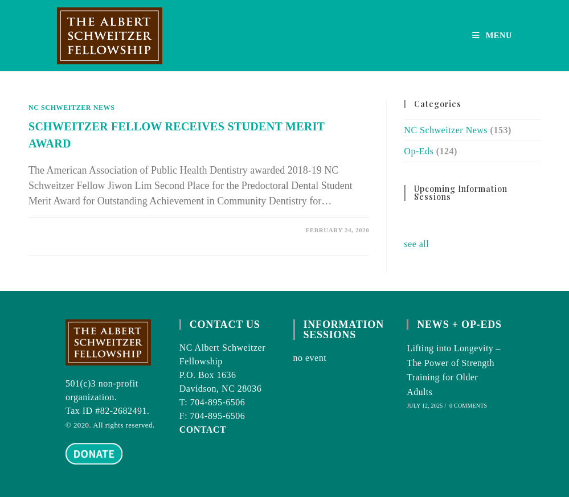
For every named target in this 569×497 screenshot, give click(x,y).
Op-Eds (418, 151)
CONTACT (202, 429)
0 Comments (468, 405)
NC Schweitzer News (71, 108)
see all (416, 244)
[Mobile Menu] (492, 35)
